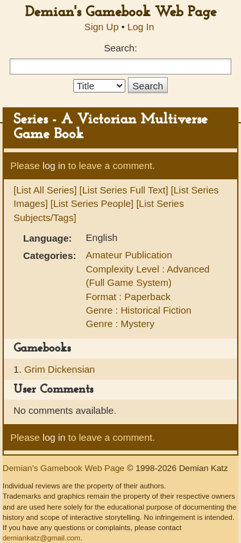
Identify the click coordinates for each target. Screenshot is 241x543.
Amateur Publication (129, 254)
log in (54, 165)
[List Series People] (92, 203)
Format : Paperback (128, 296)
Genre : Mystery (120, 323)
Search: (121, 47)
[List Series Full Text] (124, 189)
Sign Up (101, 26)
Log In (140, 26)
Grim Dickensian (59, 369)
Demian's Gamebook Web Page (121, 12)
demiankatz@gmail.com (41, 538)
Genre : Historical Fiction (139, 310)
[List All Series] (44, 189)
